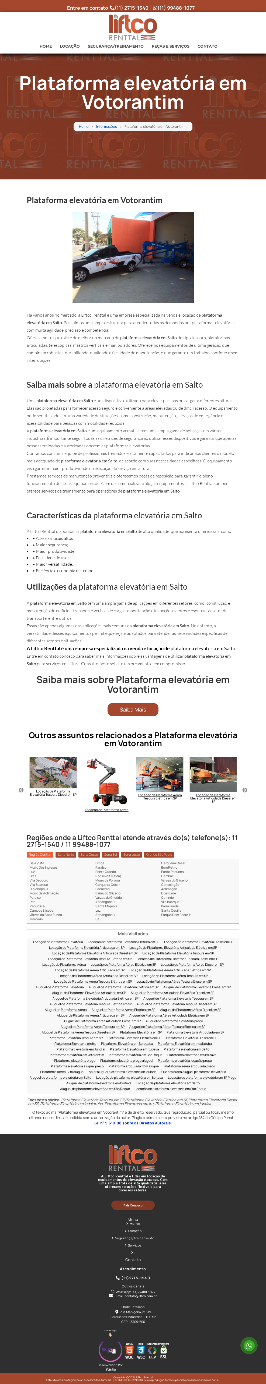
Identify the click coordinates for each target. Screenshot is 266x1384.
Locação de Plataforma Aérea (64, 965)
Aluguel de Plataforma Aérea (66, 1010)
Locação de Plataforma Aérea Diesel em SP (192, 965)
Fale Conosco (133, 1205)
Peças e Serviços (170, 46)
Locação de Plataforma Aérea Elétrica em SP (123, 965)
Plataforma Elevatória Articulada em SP (195, 1032)
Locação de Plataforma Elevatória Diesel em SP (198, 942)
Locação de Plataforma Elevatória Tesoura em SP (178, 953)
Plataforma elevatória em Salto (186, 1049)
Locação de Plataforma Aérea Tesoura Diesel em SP (174, 981)
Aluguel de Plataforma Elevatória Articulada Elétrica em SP (96, 998)
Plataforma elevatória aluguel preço (77, 1066)
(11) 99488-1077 (174, 8)
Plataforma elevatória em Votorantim (77, 1055)
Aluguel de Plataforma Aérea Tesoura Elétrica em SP (167, 1027)
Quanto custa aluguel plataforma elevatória (193, 1072)
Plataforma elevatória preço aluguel (126, 1061)
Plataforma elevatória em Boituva (191, 1055)
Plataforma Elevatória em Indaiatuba (185, 1044)
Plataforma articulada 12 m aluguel (134, 1066)
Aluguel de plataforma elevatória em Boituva (99, 1083)
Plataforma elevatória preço (74, 1061)
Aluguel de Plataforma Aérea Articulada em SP (91, 1015)
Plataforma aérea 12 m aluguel (62, 1072)
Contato (207, 46)
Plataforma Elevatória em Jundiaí (81, 1049)
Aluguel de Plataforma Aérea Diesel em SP (190, 1010)
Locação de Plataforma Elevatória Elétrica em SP (123, 942)
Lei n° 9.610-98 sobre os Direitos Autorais (132, 1122)
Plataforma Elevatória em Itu (75, 1044)
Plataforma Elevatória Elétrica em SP (134, 1038)
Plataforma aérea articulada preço (189, 1066)
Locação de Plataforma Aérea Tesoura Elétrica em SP (93, 981)
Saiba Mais (133, 709)
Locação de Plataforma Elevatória (58, 942)
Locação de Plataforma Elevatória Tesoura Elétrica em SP (90, 959)
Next (244, 790)
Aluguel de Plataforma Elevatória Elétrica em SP (123, 987)
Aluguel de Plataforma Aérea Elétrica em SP (123, 1010)
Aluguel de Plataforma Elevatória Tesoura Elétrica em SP (91, 1004)
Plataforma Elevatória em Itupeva (134, 1049)
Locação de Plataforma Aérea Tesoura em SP (175, 976)
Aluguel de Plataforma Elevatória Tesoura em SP (178, 998)
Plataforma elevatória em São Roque (136, 1055)
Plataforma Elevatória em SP (141, 1032)
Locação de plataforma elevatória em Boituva (129, 1077)
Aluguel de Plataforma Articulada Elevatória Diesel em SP (172, 993)
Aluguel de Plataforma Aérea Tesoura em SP (93, 1027)
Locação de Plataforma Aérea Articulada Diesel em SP (97, 976)
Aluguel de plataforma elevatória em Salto (60, 1077)
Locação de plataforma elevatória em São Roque (170, 1089)
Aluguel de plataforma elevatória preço (174, 1021)
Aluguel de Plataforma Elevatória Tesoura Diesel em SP (176, 1004)
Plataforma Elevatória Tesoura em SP (76, 1038)
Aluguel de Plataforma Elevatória (60, 987)
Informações (106, 126)
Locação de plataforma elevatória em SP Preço (202, 1077)
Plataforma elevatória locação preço (185, 1061)
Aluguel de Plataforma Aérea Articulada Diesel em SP (102, 1021)
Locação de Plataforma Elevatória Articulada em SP (87, 948)
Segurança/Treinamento (116, 46)
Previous (21, 790)
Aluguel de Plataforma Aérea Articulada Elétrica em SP (169, 1015)
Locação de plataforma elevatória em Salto (168, 1083)
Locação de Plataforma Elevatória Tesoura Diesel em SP (177, 959)
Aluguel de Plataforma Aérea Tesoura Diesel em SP (78, 1032)
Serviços (134, 1245)
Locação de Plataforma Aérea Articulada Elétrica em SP (170, 970)
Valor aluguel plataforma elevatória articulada (123, 1072)
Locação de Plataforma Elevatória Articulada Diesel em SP (94, 953)
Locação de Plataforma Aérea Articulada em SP (90, 970)
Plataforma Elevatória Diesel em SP (191, 1038)
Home (46, 46)
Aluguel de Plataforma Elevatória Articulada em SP (89, 993)
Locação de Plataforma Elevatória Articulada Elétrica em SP (173, 948)
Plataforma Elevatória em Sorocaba (127, 1044)
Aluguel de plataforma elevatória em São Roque (95, 1089)
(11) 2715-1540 (129, 8)
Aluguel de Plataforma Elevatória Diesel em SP (197, 987)
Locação (70, 46)
